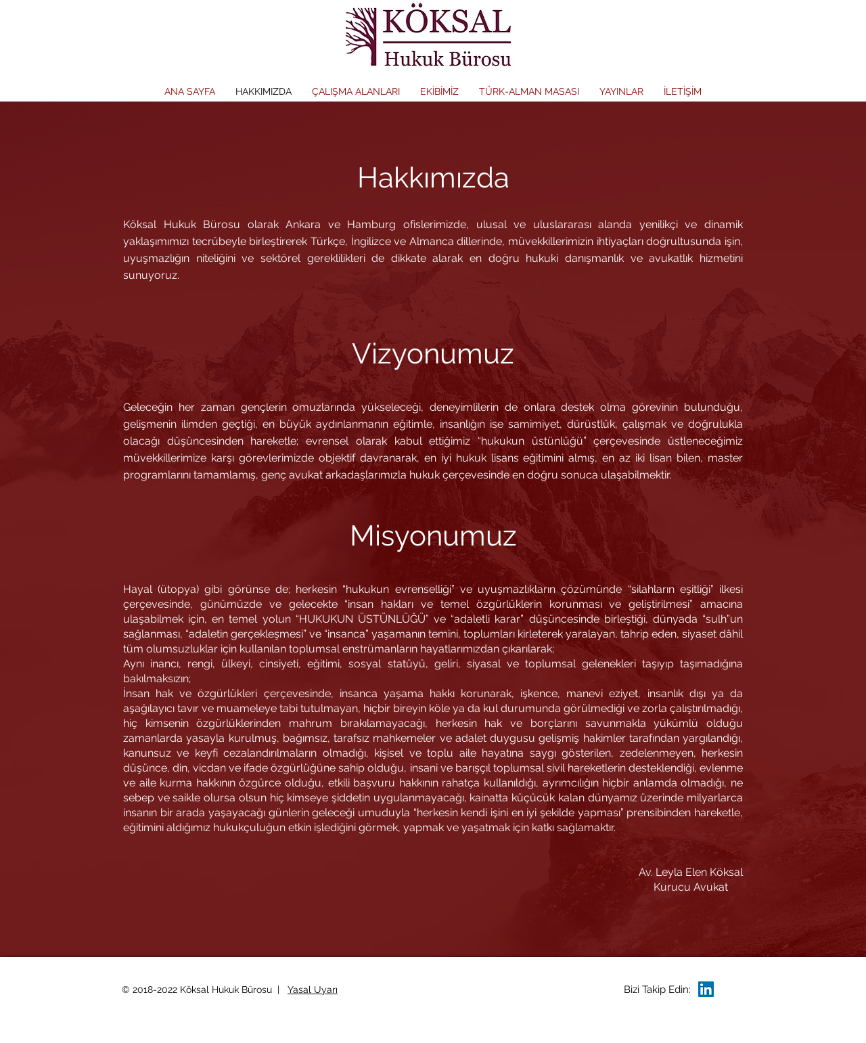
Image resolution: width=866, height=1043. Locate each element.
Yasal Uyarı (313, 989)
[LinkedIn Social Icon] (706, 989)
